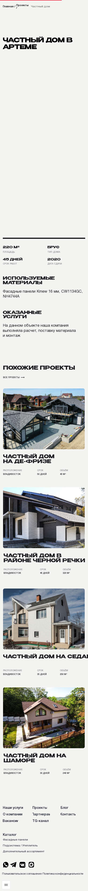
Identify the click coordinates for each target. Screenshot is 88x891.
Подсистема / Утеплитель (20, 846)
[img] (44, 418)
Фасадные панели (15, 840)
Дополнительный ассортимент (23, 851)
